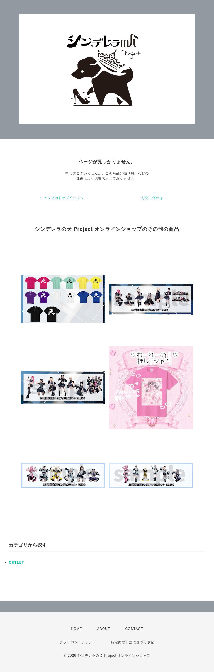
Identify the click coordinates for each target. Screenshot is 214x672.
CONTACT (134, 629)
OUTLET (16, 562)
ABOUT (103, 629)
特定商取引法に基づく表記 (132, 642)
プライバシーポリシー (78, 642)
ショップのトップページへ (62, 198)
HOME (76, 629)
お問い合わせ (152, 198)
